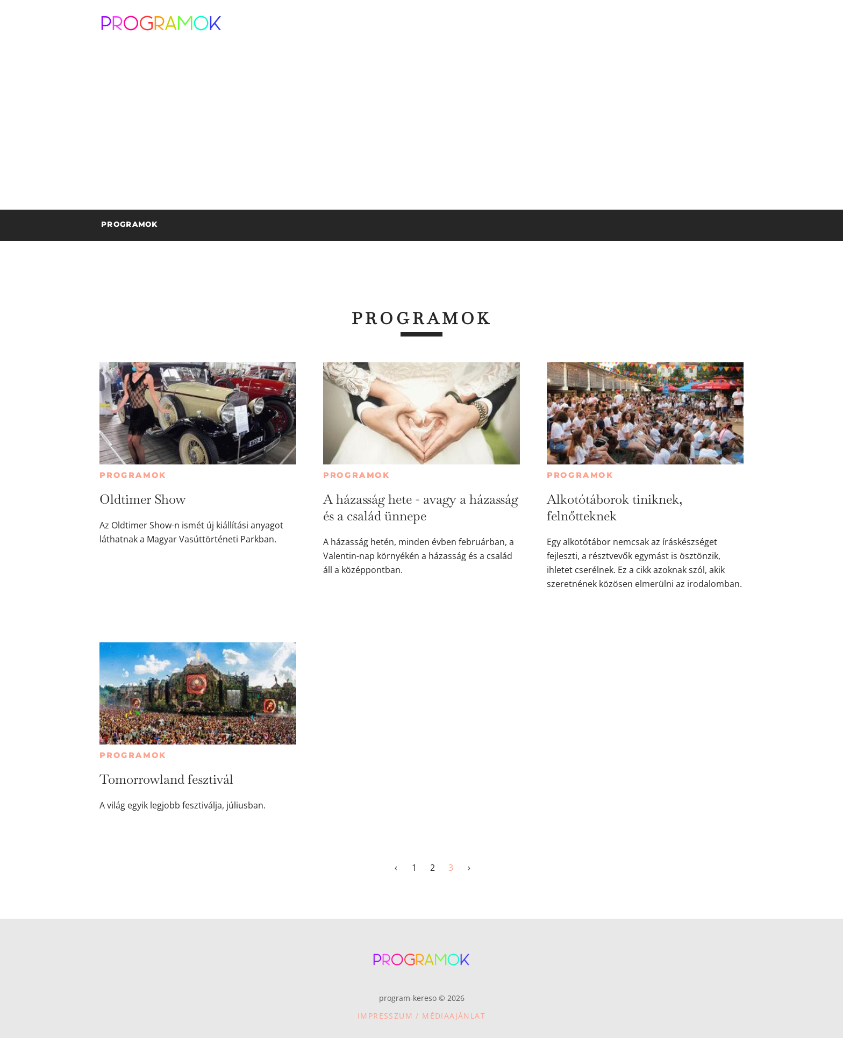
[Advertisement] (421, 129)
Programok (132, 475)
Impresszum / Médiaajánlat (421, 1016)
